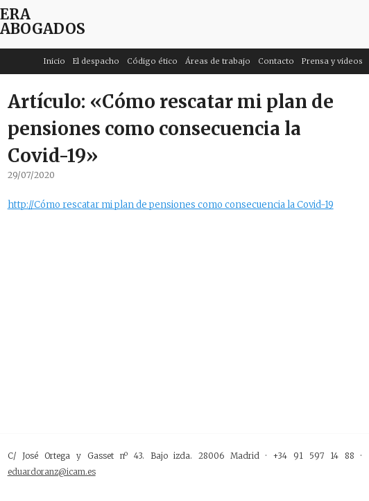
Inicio (54, 61)
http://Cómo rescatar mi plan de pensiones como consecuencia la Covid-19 (171, 205)
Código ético (152, 61)
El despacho (96, 61)
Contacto (276, 61)
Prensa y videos (332, 61)
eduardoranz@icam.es (52, 471)
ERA (15, 14)
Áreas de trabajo (217, 61)
